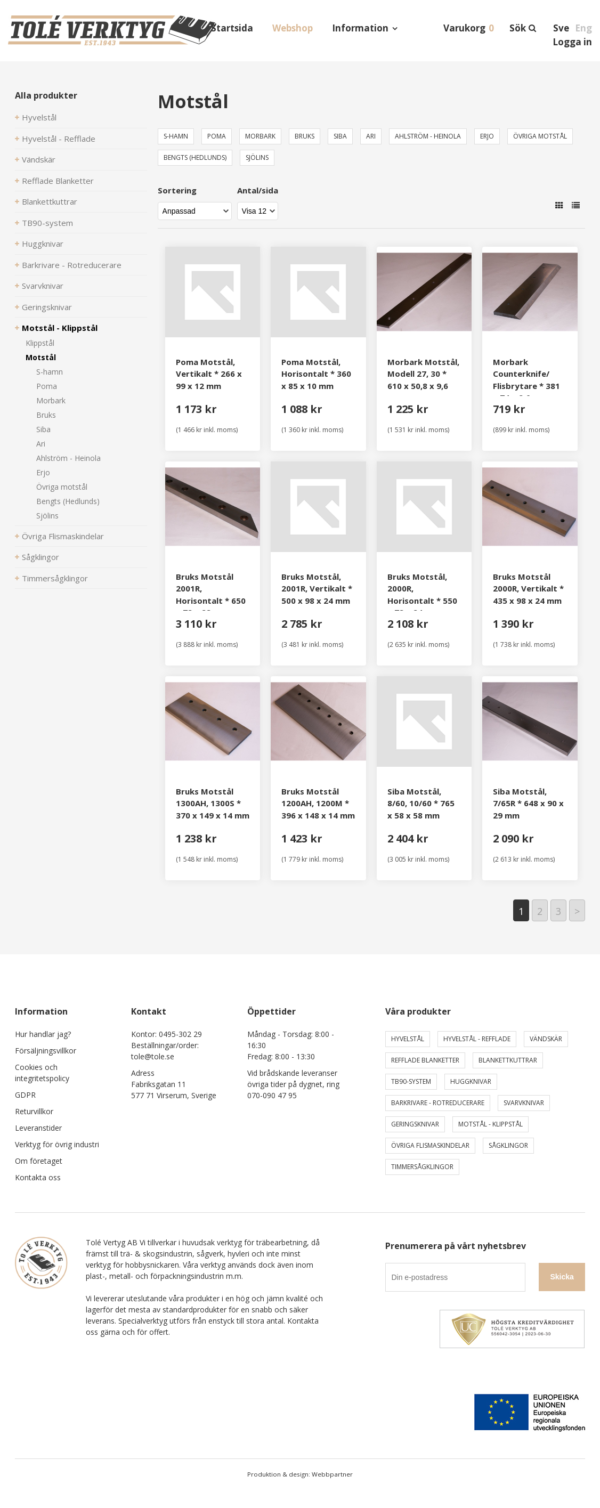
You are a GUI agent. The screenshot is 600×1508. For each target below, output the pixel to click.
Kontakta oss (38, 1177)
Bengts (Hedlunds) (68, 501)
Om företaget (38, 1161)
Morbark (51, 400)
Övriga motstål (61, 487)
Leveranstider (38, 1128)
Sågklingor (40, 557)
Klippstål (40, 343)
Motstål (41, 357)
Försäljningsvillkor (45, 1050)
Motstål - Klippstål (60, 327)
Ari (40, 444)
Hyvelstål (39, 117)
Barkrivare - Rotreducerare (71, 265)
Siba (43, 429)
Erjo (43, 472)
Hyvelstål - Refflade (58, 138)
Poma (46, 386)
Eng (583, 28)
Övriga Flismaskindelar (63, 536)
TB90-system (47, 222)
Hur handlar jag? (43, 1034)
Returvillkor (34, 1111)
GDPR (25, 1095)
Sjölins (47, 515)
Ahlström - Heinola (68, 458)
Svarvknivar (42, 285)
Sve (561, 28)
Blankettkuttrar (49, 201)
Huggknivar (42, 243)
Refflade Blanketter (58, 180)
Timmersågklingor (55, 578)
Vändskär (38, 159)
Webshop (292, 28)
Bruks (46, 415)
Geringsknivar (47, 307)
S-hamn (49, 372)
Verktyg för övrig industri (57, 1144)
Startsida (232, 28)
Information (360, 28)
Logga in (572, 42)
